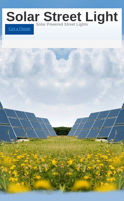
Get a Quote (19, 28)
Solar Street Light (62, 16)
